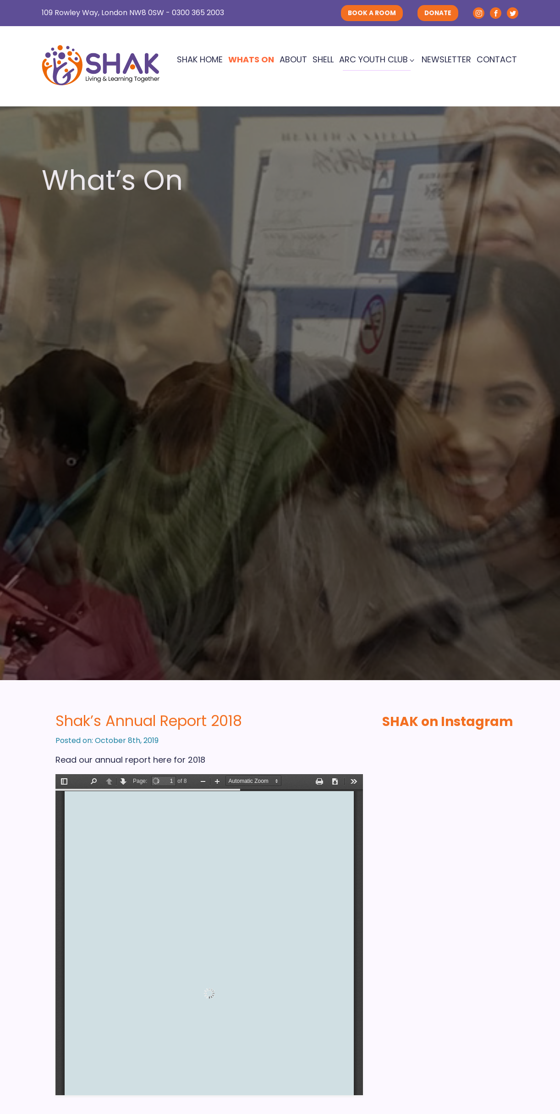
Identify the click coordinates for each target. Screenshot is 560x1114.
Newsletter (446, 59)
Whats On (251, 59)
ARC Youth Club (373, 59)
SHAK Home (200, 59)
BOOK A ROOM (372, 13)
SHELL (323, 59)
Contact (497, 59)
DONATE (437, 13)
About (293, 59)
